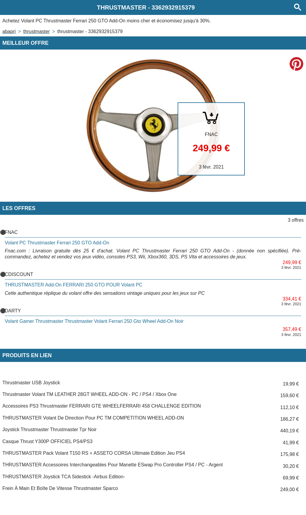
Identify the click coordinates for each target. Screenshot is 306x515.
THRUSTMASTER (36, 31)
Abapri (9, 31)
